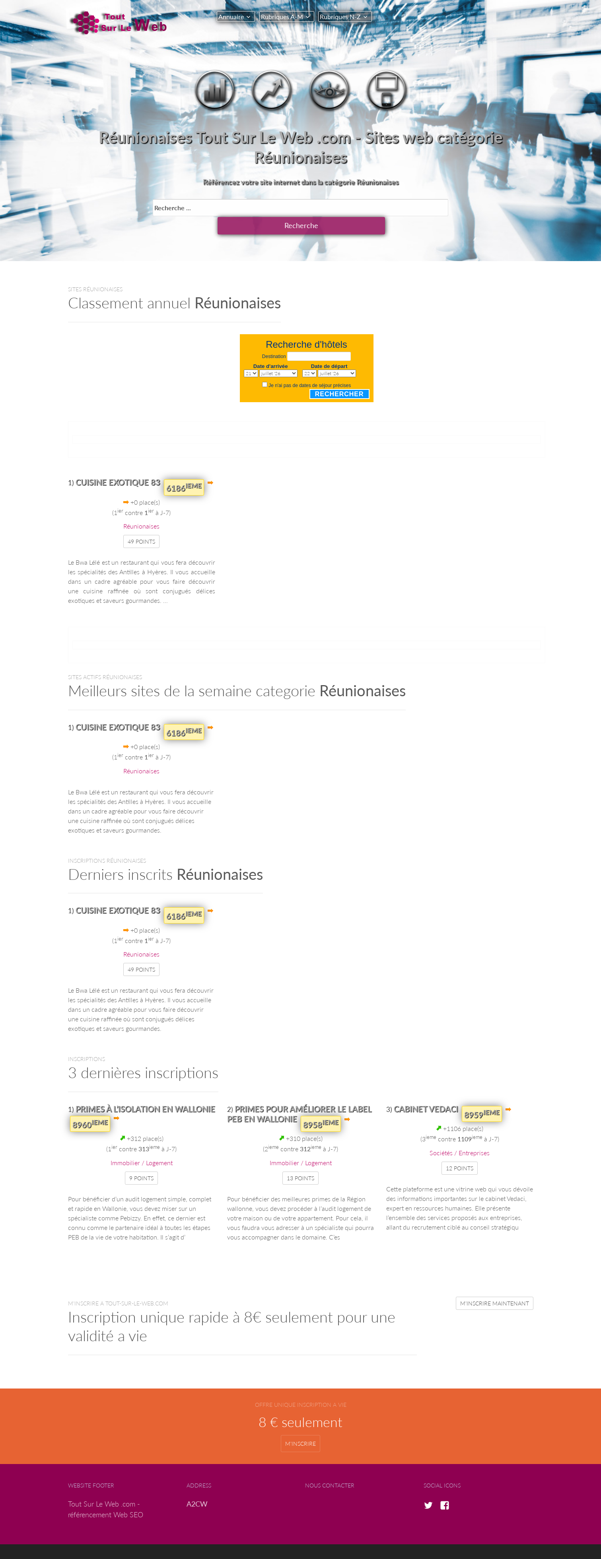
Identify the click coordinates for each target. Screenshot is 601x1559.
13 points (300, 1159)
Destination (274, 338)
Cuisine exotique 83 (118, 464)
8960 (90, 1105)
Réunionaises (141, 507)
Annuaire (231, 16)
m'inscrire (300, 1425)
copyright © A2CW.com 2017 (306, 1542)
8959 (482, 1095)
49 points (141, 523)
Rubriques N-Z (343, 16)
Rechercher (339, 375)
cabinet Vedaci (426, 1090)
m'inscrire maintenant (494, 1284)
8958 (320, 1105)
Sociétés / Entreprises (460, 1134)
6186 (184, 468)
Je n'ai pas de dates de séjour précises (309, 367)
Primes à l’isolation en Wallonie (145, 1090)
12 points (459, 1149)
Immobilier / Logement (142, 1144)
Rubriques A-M (283, 16)
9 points (141, 1159)
